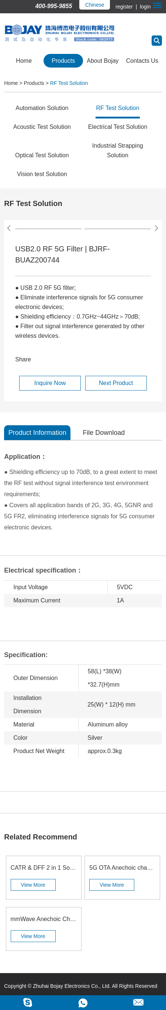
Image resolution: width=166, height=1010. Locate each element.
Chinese (94, 5)
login (144, 7)
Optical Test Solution (42, 155)
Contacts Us (142, 61)
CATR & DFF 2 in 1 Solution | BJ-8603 (44, 868)
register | (126, 7)
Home (24, 61)
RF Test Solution (69, 83)
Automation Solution (41, 108)
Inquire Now (50, 383)
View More (33, 885)
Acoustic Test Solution (42, 127)
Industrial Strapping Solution (117, 150)
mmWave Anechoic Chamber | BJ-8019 (44, 919)
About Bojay (102, 61)
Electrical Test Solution (118, 127)
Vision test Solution (42, 174)
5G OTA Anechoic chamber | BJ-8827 (122, 868)
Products (63, 61)
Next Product (116, 383)
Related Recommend (40, 837)
